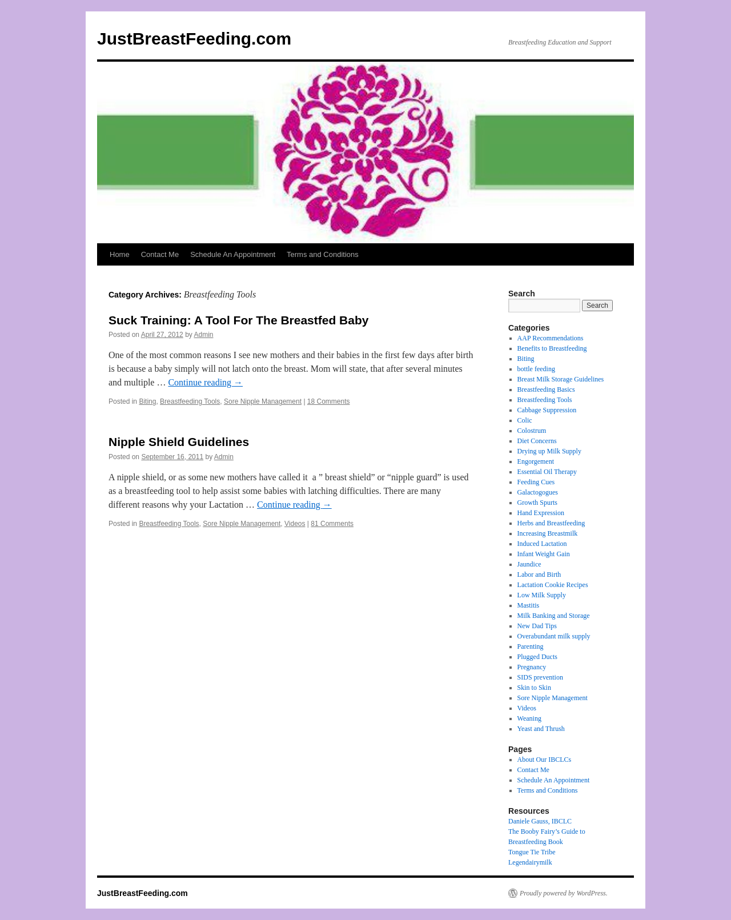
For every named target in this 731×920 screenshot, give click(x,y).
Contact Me (160, 254)
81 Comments (332, 524)
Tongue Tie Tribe (532, 852)
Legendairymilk (530, 862)
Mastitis (528, 605)
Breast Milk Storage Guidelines (560, 379)
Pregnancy (532, 667)
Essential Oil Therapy (547, 472)
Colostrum (532, 431)
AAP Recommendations (550, 338)
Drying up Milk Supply (549, 451)
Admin (203, 335)
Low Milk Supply (541, 595)
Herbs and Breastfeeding (551, 523)
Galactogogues (537, 492)
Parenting (530, 646)
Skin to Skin (534, 688)
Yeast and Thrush (541, 729)
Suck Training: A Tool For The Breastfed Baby (238, 320)
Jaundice (529, 564)
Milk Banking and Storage (553, 616)
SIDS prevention (540, 677)
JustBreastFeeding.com (194, 38)
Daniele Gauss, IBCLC (540, 821)
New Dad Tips (537, 626)
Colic (524, 420)
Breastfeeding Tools (190, 401)
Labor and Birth (539, 574)
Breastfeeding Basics (546, 389)
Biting (147, 401)
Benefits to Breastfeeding (552, 348)
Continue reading (205, 382)
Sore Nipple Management (263, 401)
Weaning (529, 718)
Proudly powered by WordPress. (564, 893)
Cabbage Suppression (547, 410)
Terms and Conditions (323, 254)
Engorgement (535, 461)
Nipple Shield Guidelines (179, 441)
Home (120, 254)
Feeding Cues (536, 482)
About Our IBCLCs (544, 760)
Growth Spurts (537, 503)
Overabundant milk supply (554, 636)
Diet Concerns (537, 441)
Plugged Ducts (537, 657)
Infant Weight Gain (543, 554)
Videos (294, 524)
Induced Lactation (542, 544)
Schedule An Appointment (232, 254)
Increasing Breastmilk (547, 533)
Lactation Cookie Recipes (552, 585)
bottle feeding (536, 369)
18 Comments (328, 401)
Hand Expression (540, 513)
